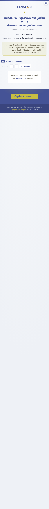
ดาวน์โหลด (25, 66)
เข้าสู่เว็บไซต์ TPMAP (24, 96)
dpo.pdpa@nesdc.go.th (18, 110)
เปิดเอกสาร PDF (21, 78)
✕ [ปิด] (46, 3)
